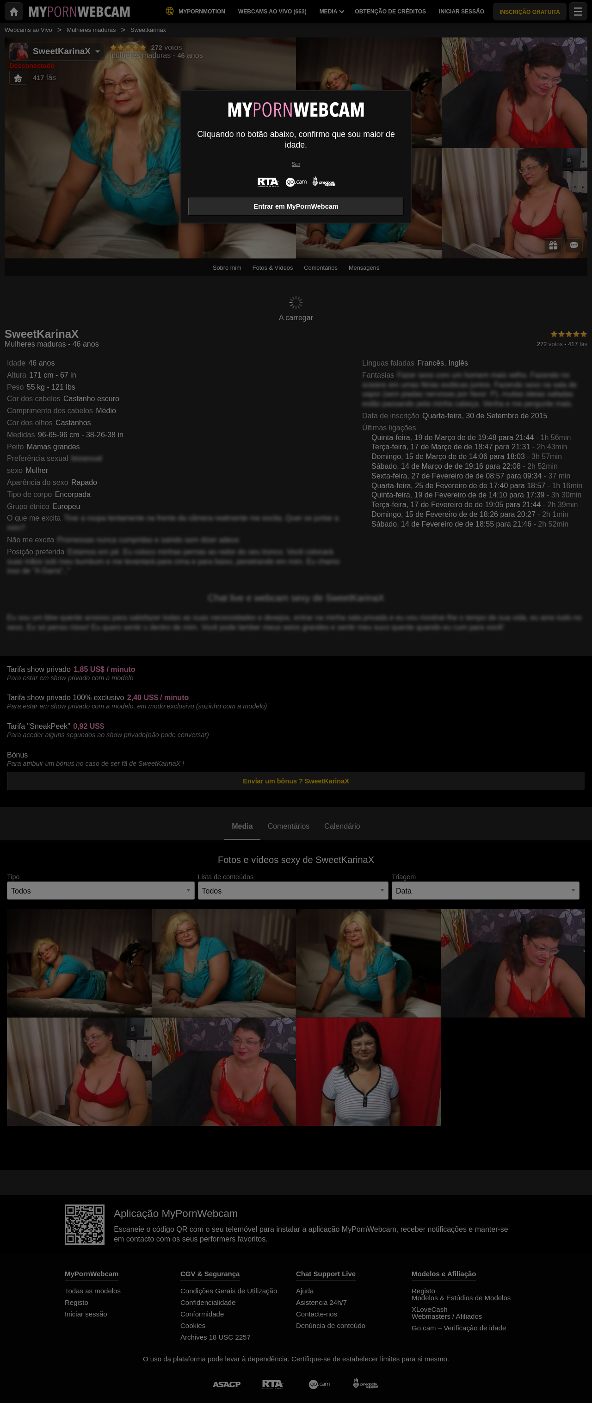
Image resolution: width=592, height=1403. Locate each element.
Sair (296, 164)
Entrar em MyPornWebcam (296, 206)
